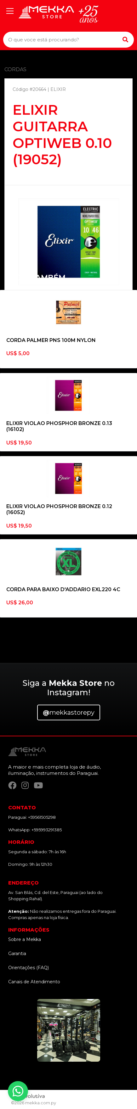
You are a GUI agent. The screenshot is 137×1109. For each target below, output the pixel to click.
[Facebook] (12, 785)
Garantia (17, 953)
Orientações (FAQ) (28, 967)
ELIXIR (58, 89)
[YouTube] (38, 785)
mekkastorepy (68, 712)
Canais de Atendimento (34, 982)
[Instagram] (25, 785)
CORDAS (15, 69)
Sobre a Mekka (24, 939)
